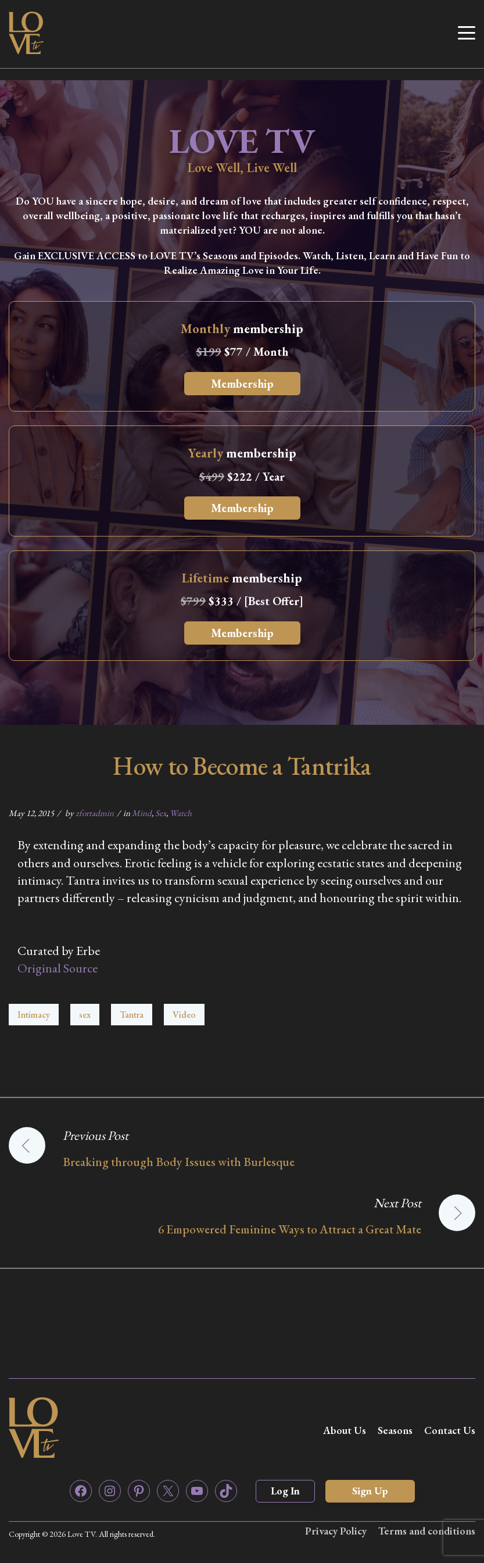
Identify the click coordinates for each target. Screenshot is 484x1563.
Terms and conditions (426, 1530)
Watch (181, 812)
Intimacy (33, 1014)
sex (85, 1014)
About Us (344, 1430)
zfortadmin (95, 812)
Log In (285, 1490)
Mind (142, 812)
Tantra (132, 1014)
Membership (242, 383)
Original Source (57, 968)
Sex (160, 812)
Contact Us (449, 1430)
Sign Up (370, 1490)
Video (184, 1014)
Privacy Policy (336, 1530)
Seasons (395, 1430)
